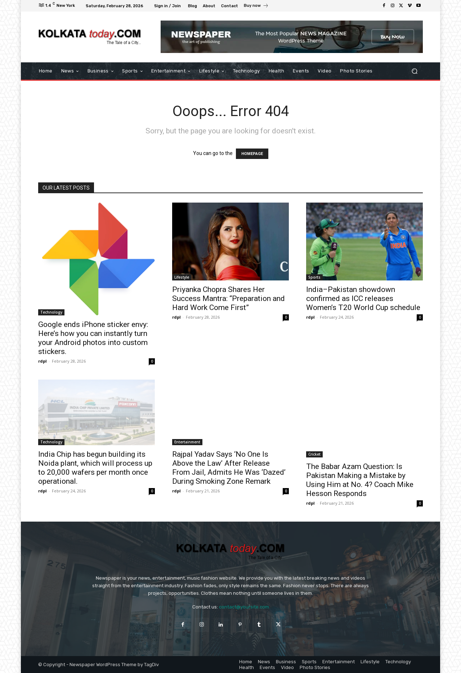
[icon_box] (256, 6)
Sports (314, 277)
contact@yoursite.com (244, 607)
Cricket (314, 454)
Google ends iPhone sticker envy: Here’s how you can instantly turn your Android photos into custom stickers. (93, 338)
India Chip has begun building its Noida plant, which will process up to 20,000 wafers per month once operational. (95, 468)
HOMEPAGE (252, 153)
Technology (51, 312)
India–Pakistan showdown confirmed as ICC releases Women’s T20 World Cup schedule (363, 298)
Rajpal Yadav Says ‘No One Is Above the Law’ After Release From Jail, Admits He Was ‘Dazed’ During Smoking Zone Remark (229, 468)
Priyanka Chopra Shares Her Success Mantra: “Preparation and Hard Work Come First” (228, 298)
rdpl (42, 361)
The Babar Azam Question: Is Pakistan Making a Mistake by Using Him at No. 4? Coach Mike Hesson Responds (359, 480)
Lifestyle (181, 277)
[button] (414, 71)
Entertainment (187, 441)
